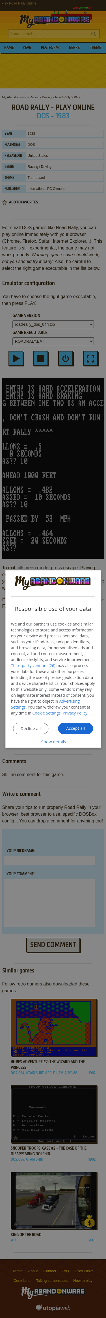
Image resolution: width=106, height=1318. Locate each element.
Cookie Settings (47, 713)
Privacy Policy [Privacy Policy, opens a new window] (75, 713)
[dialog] (53, 659)
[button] (53, 742)
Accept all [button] (75, 728)
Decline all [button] (31, 728)
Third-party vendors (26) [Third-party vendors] (33, 665)
